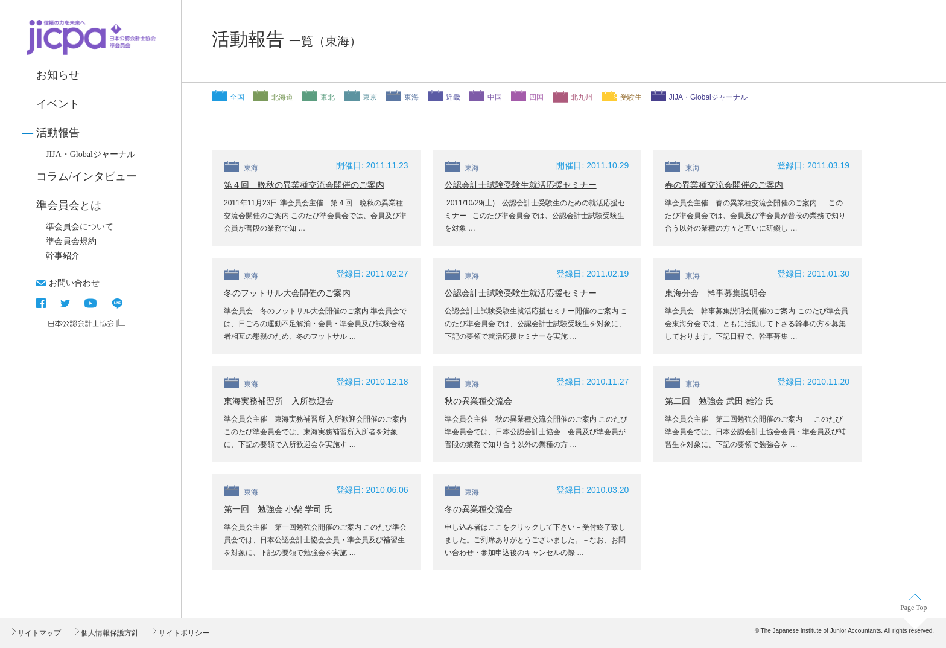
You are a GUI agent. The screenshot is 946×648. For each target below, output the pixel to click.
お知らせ (58, 75)
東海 (411, 97)
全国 (237, 97)
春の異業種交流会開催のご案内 (724, 185)
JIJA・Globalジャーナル (90, 154)
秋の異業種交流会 (478, 401)
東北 (327, 97)
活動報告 (58, 133)
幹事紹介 (63, 255)
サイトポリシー (182, 633)
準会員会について (79, 226)
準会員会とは (68, 205)
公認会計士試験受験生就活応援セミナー (521, 185)
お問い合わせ (74, 282)
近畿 (453, 97)
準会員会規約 (71, 241)
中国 (494, 97)
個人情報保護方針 (109, 633)
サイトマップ (38, 633)
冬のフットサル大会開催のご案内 (287, 293)
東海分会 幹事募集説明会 (715, 293)
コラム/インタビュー (86, 176)
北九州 (581, 97)
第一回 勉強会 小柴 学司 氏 (278, 509)
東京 (370, 97)
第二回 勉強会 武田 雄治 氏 (719, 401)
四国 (536, 97)
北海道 (282, 97)
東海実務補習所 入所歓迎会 (279, 401)
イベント (58, 104)
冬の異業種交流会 (478, 509)
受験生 (631, 97)
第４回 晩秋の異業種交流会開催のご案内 (304, 185)
